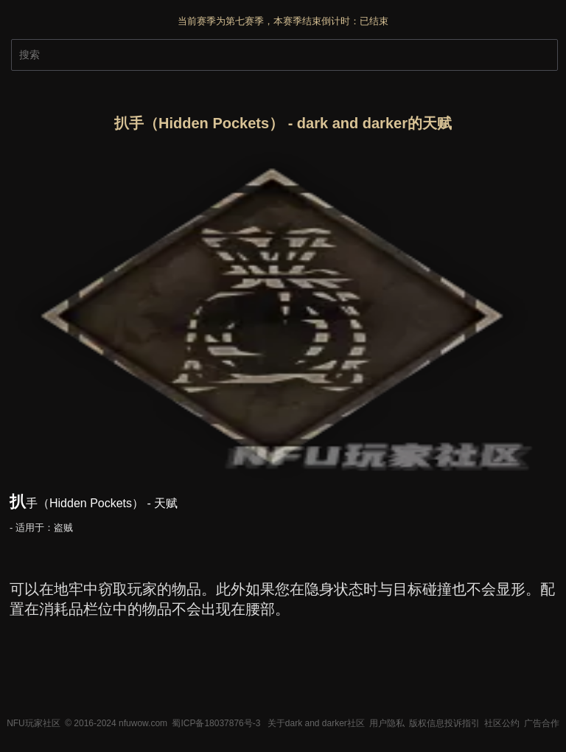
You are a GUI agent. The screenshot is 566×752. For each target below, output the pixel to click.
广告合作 (541, 723)
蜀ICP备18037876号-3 (216, 723)
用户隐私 (387, 723)
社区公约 (502, 723)
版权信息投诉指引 (444, 723)
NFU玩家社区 (33, 723)
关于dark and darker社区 (316, 723)
